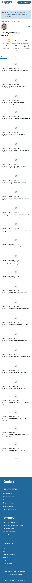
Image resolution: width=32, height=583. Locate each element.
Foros (4, 548)
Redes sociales (7, 563)
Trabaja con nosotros (9, 509)
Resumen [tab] (3, 57)
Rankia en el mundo (9, 497)
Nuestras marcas (8, 506)
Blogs (4, 551)
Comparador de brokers (10, 522)
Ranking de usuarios (9, 554)
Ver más (16, 459)
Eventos (5, 561)
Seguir (28, 27)
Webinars (5, 557)
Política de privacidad (19, 571)
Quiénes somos (7, 494)
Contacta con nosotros (9, 500)
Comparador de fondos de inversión (13, 526)
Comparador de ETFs (9, 529)
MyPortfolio (6, 535)
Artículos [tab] (12, 57)
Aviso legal (8, 571)
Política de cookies (16, 574)
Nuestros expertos (8, 503)
